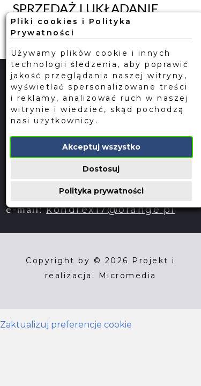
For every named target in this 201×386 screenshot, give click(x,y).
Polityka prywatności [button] (101, 191)
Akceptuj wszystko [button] (101, 147)
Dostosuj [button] (101, 169)
